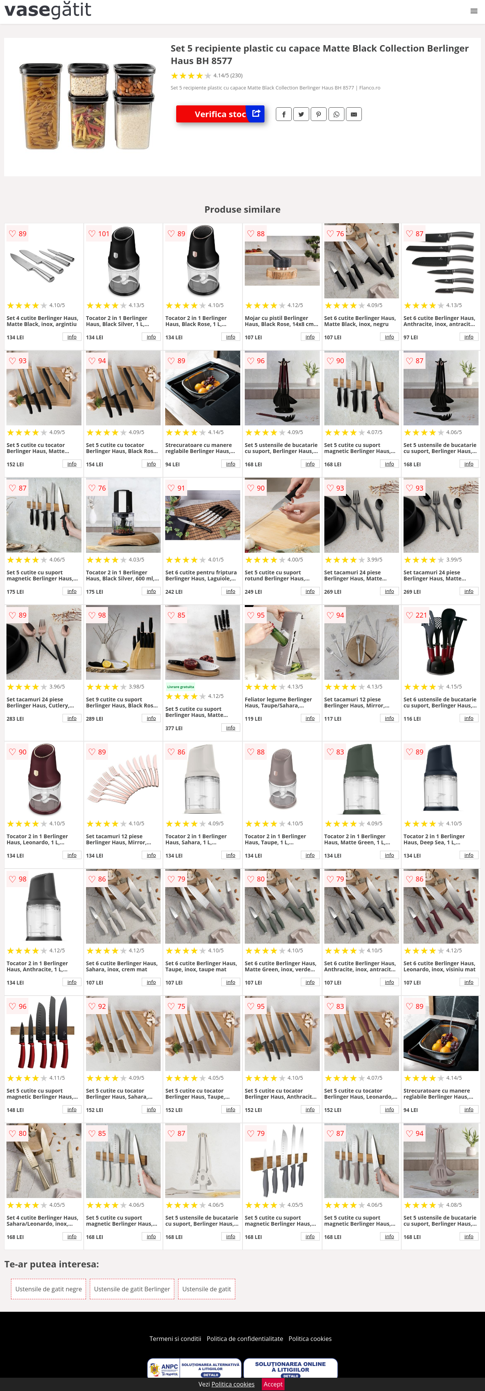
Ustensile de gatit (206, 1289)
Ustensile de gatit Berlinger (132, 1289)
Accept (273, 1384)
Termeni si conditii (176, 1339)
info (72, 336)
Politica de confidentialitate (245, 1339)
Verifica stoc (229, 113)
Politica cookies (310, 1339)
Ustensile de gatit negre (48, 1289)
